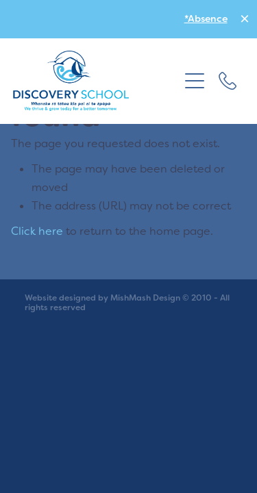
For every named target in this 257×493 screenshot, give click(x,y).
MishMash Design (145, 297)
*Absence (206, 18)
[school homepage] (96, 81)
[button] (194, 80)
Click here (37, 231)
